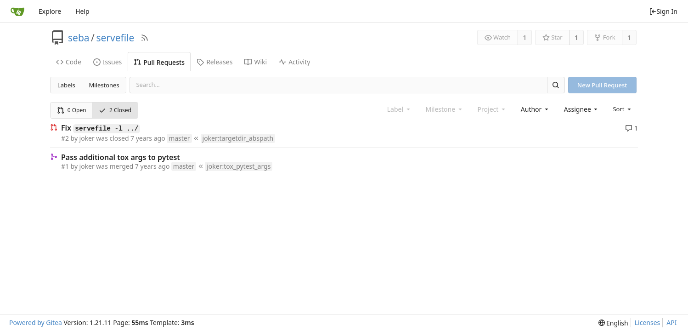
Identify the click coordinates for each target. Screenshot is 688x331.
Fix (100, 128)
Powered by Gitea (35, 322)
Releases (214, 61)
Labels (66, 85)
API (671, 322)
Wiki (255, 61)
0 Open (71, 110)
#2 (65, 138)
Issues (107, 61)
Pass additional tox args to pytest (120, 157)
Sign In (663, 11)
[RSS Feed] (145, 38)
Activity (294, 61)
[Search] (555, 85)
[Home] (17, 11)
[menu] (622, 109)
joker (87, 138)
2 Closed (115, 110)
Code (68, 61)
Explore (50, 11)
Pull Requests (159, 62)
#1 (65, 166)
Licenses (647, 322)
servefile (115, 37)
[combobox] (535, 109)
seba (79, 37)
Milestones (104, 85)
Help (82, 11)
